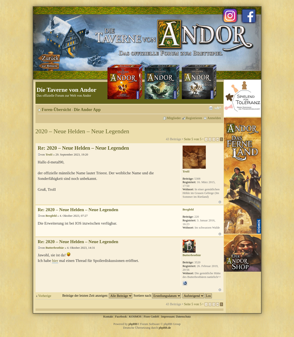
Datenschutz (183, 316)
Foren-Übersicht (56, 109)
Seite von (192, 139)
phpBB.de (165, 327)
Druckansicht (210, 108)
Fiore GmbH (151, 316)
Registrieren (194, 118)
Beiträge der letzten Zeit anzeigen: (97, 295)
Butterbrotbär (54, 247)
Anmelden (214, 118)
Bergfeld (51, 215)
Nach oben (220, 202)
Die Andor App (87, 109)
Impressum (167, 316)
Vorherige (44, 296)
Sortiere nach (157, 295)
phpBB (133, 324)
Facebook (121, 316)
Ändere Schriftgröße (217, 108)
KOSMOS (135, 316)
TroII (48, 154)
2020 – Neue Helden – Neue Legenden (82, 131)
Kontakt (108, 316)
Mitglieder (174, 118)
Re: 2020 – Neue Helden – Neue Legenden (83, 148)
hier (55, 260)
